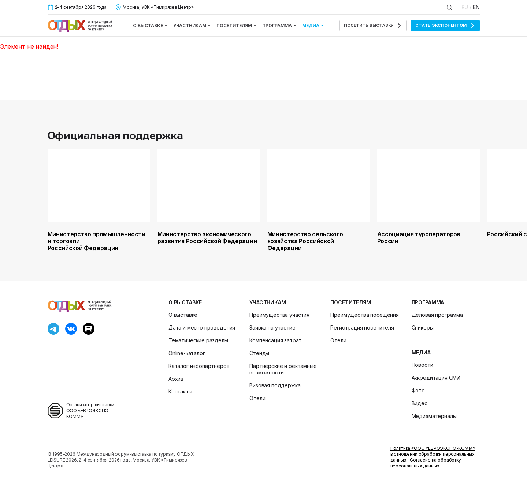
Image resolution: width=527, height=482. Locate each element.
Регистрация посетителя (362, 327)
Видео (420, 403)
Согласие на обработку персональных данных (425, 462)
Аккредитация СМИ (436, 377)
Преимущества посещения (364, 315)
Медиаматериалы (434, 416)
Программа (279, 25)
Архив (175, 379)
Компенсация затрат (275, 340)
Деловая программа (437, 315)
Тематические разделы (198, 340)
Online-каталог (186, 353)
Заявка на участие (272, 327)
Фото (418, 390)
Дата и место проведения (201, 327)
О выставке (150, 25)
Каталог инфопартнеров (199, 366)
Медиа (313, 25)
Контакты (180, 391)
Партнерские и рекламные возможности (282, 369)
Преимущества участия (279, 315)
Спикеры (423, 327)
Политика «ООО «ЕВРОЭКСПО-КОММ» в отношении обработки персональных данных (432, 454)
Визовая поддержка (274, 385)
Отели (257, 398)
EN (476, 7)
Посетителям (236, 25)
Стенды (259, 353)
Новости (422, 365)
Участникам (192, 25)
